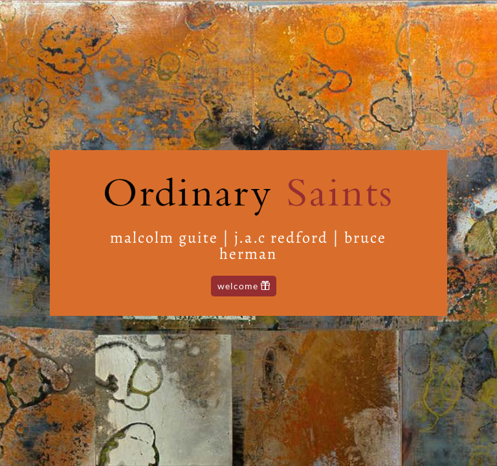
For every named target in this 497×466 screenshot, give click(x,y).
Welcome (237, 285)
